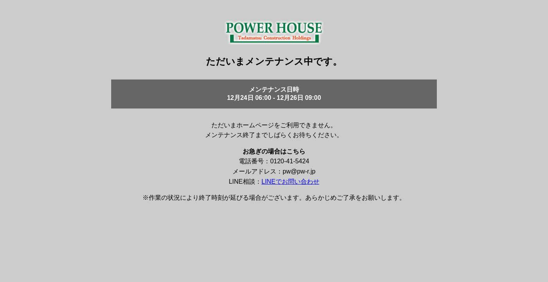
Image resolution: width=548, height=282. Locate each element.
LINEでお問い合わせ (290, 181)
